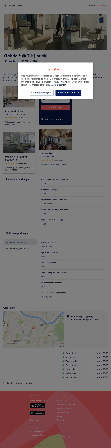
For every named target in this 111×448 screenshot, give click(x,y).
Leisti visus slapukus (68, 92)
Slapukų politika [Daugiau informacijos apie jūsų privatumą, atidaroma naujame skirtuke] (58, 85)
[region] (55, 80)
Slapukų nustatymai (41, 92)
